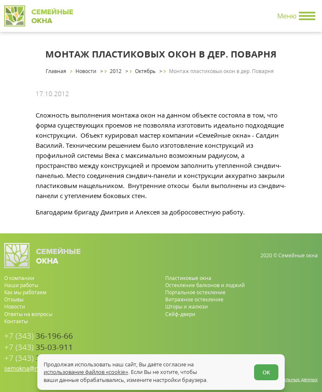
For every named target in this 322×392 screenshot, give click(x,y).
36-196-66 (38, 336)
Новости (14, 306)
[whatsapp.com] (285, 351)
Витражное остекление (194, 299)
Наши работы (21, 285)
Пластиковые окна (188, 278)
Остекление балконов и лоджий (205, 285)
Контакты (16, 321)
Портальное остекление (195, 292)
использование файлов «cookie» (86, 372)
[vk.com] (312, 351)
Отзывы (13, 299)
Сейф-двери (180, 314)
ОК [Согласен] (266, 372)
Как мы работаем (25, 292)
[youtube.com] (298, 351)
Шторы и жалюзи (186, 306)
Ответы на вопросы (28, 314)
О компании (19, 278)
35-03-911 (38, 347)
